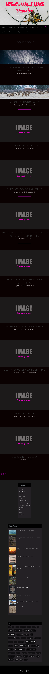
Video (20, 512)
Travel (20, 510)
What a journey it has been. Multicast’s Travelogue (27, 549)
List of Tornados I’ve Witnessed (25, 530)
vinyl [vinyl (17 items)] (21, 659)
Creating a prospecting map (25, 578)
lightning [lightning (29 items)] (37, 638)
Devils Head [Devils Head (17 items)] (20, 634)
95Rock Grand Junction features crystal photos (27, 602)
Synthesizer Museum (8, 32)
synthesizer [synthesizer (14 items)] (19, 656)
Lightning (22, 496)
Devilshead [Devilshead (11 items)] (27, 634)
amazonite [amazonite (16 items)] (23, 627)
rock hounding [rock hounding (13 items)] (11, 653)
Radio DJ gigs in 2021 (22, 587)
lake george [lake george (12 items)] (23, 638)
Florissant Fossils (21, 607)
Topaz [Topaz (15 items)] (38, 656)
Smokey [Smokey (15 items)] (18, 653)
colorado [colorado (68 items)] (18, 631)
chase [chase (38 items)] (10, 631)
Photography (11, 27)
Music (40, 27)
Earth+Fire (22, 491)
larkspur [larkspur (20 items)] (30, 638)
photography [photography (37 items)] (24, 646)
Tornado (21, 507)
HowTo (21, 493)
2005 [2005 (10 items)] (13, 627)
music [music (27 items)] (10, 646)
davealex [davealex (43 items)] (11, 634)
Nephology (33, 27)
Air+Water (22, 489)
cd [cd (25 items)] (38, 627)
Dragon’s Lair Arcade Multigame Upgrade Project (28, 567)
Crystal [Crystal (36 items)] (26, 631)
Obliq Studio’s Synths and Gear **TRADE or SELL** (28, 537)
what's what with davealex (24, 8)
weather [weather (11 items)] (25, 659)
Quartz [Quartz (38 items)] (10, 649)
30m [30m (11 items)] (9, 627)
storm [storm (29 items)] (38, 653)
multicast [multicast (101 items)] (30, 642)
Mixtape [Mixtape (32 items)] (21, 642)
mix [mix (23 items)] (15, 642)
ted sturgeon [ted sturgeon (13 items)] (32, 656)
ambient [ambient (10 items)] (29, 627)
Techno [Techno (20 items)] (25, 656)
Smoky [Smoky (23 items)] (24, 653)
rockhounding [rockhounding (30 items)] (31, 649)
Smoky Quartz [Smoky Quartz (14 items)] (31, 653)
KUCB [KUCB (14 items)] (18, 638)
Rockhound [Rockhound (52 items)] (20, 649)
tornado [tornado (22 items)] (10, 659)
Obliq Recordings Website (24, 32)
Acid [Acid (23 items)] (17, 627)
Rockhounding (22, 27)
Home (3, 27)
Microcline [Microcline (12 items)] (10, 642)
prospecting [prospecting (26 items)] (35, 646)
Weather (21, 514)
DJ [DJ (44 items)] (32, 634)
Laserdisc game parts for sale (25, 556)
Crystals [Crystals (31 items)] (33, 631)
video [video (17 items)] (16, 659)
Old (4, 474)
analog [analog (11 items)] (34, 627)
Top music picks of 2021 (23, 595)
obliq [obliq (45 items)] (16, 646)
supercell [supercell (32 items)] (11, 656)
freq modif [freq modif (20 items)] (11, 638)
